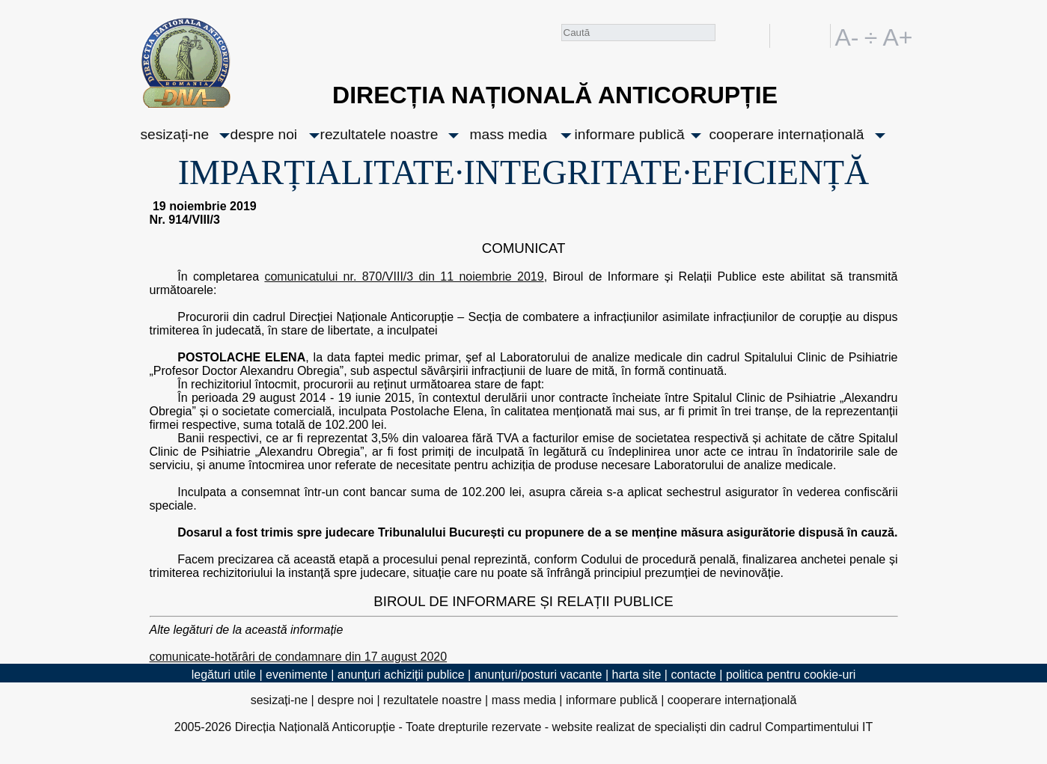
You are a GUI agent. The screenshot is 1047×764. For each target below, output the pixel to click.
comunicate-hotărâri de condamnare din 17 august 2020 (299, 656)
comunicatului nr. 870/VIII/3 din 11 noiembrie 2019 (403, 276)
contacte (693, 674)
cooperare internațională (786, 134)
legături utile (224, 674)
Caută (727, 38)
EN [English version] (816, 36)
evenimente (297, 674)
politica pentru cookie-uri (790, 674)
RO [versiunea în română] (790, 36)
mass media (508, 134)
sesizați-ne (175, 134)
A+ (895, 36)
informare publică (630, 134)
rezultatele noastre (379, 134)
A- (847, 36)
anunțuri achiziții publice (401, 674)
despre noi (264, 134)
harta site (637, 674)
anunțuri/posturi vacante (538, 674)
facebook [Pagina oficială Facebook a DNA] (754, 36)
